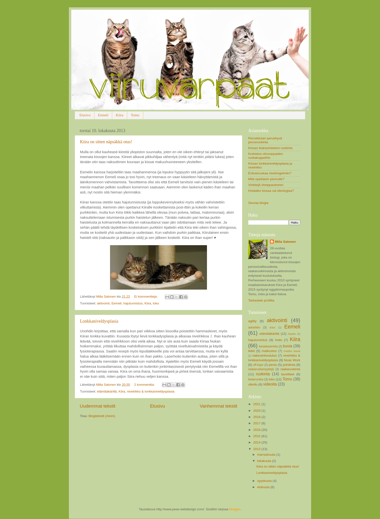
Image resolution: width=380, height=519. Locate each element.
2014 (257, 442)
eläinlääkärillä (107, 391)
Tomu (135, 115)
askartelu (254, 327)
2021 (257, 404)
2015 (257, 436)
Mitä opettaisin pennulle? (266, 179)
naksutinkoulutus (265, 355)
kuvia (287, 346)
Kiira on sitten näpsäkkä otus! (106, 141)
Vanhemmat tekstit (218, 406)
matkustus (269, 351)
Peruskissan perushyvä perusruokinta (265, 140)
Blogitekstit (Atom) (101, 416)
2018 (257, 417)
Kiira (119, 115)
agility (252, 321)
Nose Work (292, 360)
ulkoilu (252, 384)
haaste (292, 333)
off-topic (258, 365)
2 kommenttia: (145, 384)
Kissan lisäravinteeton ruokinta (270, 148)
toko (156, 303)
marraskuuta (266, 454)
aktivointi (103, 303)
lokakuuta (264, 461)
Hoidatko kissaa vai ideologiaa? (271, 191)
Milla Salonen (285, 241)
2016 (257, 430)
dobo (272, 327)
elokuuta (263, 487)
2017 (257, 423)
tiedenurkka (255, 379)
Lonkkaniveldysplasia (99, 321)
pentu (273, 365)
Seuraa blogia (258, 203)
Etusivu (85, 115)
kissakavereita (268, 346)
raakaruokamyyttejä (261, 369)
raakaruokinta (290, 369)
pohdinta (289, 365)
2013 (257, 449)
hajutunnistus (133, 303)
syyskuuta (265, 481)
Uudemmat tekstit (97, 406)
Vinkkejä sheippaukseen (265, 185)
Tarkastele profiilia (261, 300)
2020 (257, 410)
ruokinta (263, 374)
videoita (270, 384)
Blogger (234, 509)
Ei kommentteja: (146, 296)
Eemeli (103, 115)
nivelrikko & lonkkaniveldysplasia (150, 391)
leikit (251, 351)
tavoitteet (287, 374)
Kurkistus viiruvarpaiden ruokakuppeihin (265, 155)
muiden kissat (292, 351)
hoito (278, 340)
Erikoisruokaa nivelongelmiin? (270, 173)
